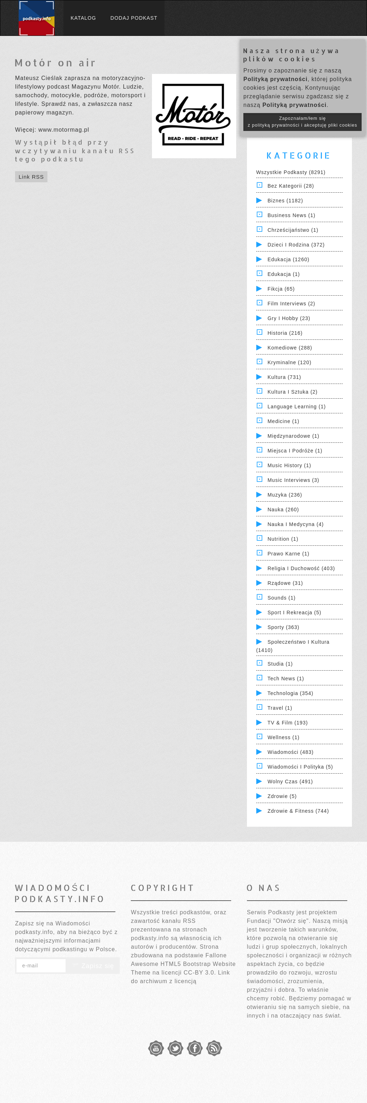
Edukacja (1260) (288, 259)
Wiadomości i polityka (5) (300, 767)
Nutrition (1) (282, 539)
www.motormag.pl (63, 130)
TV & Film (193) (287, 723)
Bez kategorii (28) (290, 186)
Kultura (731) (284, 377)
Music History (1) (289, 465)
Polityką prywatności (275, 79)
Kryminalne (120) (289, 362)
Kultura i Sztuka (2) (292, 392)
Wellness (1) (283, 737)
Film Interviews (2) (291, 303)
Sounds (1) (281, 598)
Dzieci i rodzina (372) (296, 245)
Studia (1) (280, 664)
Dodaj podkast (133, 18)
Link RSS (31, 177)
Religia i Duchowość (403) (301, 568)
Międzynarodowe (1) (293, 436)
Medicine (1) (283, 421)
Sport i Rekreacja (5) (294, 612)
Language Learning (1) (296, 406)
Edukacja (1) (283, 274)
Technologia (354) (290, 693)
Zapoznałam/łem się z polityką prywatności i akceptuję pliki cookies (302, 122)
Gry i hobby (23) (288, 318)
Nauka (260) (283, 509)
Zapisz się (93, 966)
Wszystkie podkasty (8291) (291, 172)
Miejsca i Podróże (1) (294, 451)
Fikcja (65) (281, 289)
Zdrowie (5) (282, 796)
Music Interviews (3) (293, 480)
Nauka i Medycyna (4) (295, 524)
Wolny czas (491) (290, 781)
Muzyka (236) (284, 495)
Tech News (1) (285, 678)
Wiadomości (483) (290, 752)
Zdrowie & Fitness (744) (298, 811)
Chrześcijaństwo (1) (292, 230)
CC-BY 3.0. (200, 973)
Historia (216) (284, 333)
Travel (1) (279, 708)
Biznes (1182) (285, 200)
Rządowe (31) (285, 583)
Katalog (83, 18)
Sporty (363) (283, 627)
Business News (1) (291, 215)
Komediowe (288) (289, 348)
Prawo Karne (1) (288, 554)
